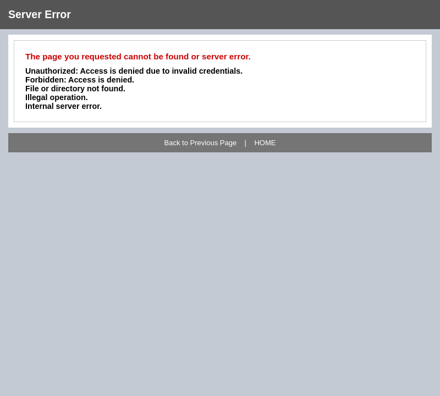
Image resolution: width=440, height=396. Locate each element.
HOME (265, 143)
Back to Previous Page (200, 143)
